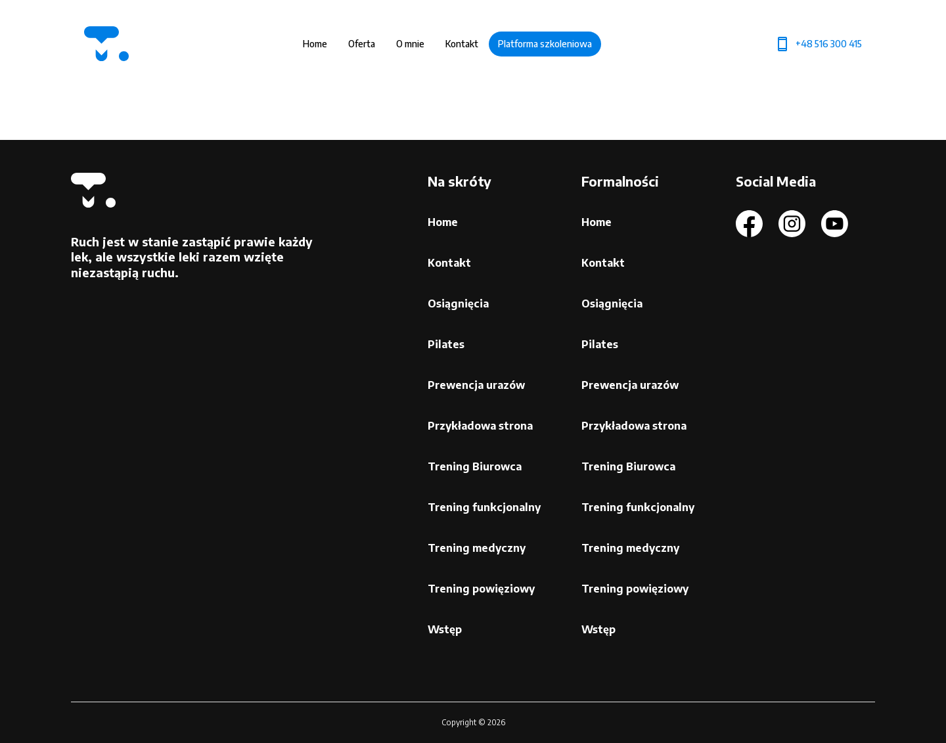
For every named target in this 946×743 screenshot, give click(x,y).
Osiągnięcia (458, 303)
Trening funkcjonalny (484, 507)
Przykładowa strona (480, 425)
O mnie (410, 43)
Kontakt (461, 43)
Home (315, 43)
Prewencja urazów (476, 385)
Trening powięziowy (481, 588)
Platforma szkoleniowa (545, 43)
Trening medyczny (477, 547)
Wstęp (445, 629)
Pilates (446, 344)
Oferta (361, 43)
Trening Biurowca (475, 466)
